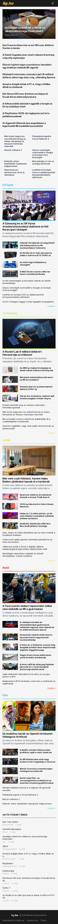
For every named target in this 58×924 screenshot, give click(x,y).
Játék (6, 440)
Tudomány (9, 313)
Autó (5, 567)
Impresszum (32, 920)
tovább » (51, 306)
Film (5, 695)
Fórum (43, 920)
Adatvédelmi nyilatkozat (13, 920)
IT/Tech (7, 185)
